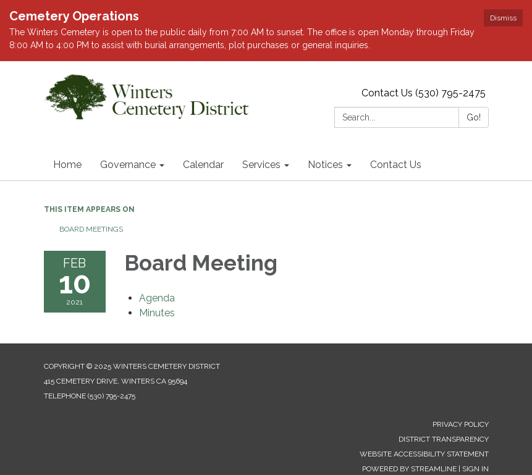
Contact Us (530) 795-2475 (423, 93)
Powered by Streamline (409, 468)
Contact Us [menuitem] (395, 164)
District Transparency (444, 439)
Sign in (475, 468)
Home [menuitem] (67, 164)
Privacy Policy (461, 424)
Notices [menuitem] (325, 164)
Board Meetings (91, 229)
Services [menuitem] (261, 164)
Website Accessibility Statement (424, 454)
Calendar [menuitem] (203, 164)
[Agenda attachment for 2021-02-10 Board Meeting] (157, 298)
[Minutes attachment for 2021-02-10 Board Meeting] (157, 313)
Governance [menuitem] (128, 164)
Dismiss (503, 18)
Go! (474, 117)
